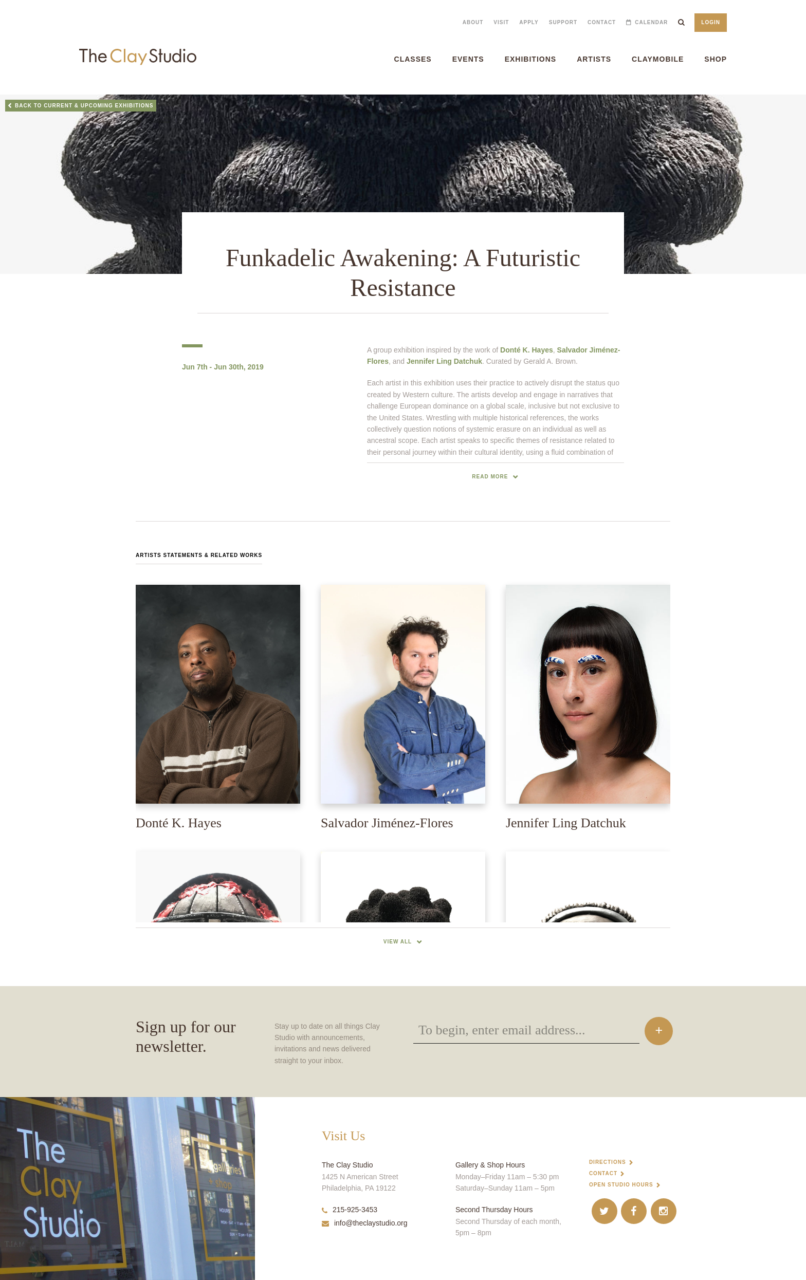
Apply (528, 22)
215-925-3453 (349, 1209)
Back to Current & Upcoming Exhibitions (84, 105)
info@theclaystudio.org (365, 1223)
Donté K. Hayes (526, 350)
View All (397, 941)
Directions (607, 1162)
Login (710, 22)
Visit (501, 22)
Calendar (651, 22)
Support (563, 22)
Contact (602, 22)
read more (490, 476)
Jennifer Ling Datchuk (444, 361)
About (473, 22)
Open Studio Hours (621, 1185)
